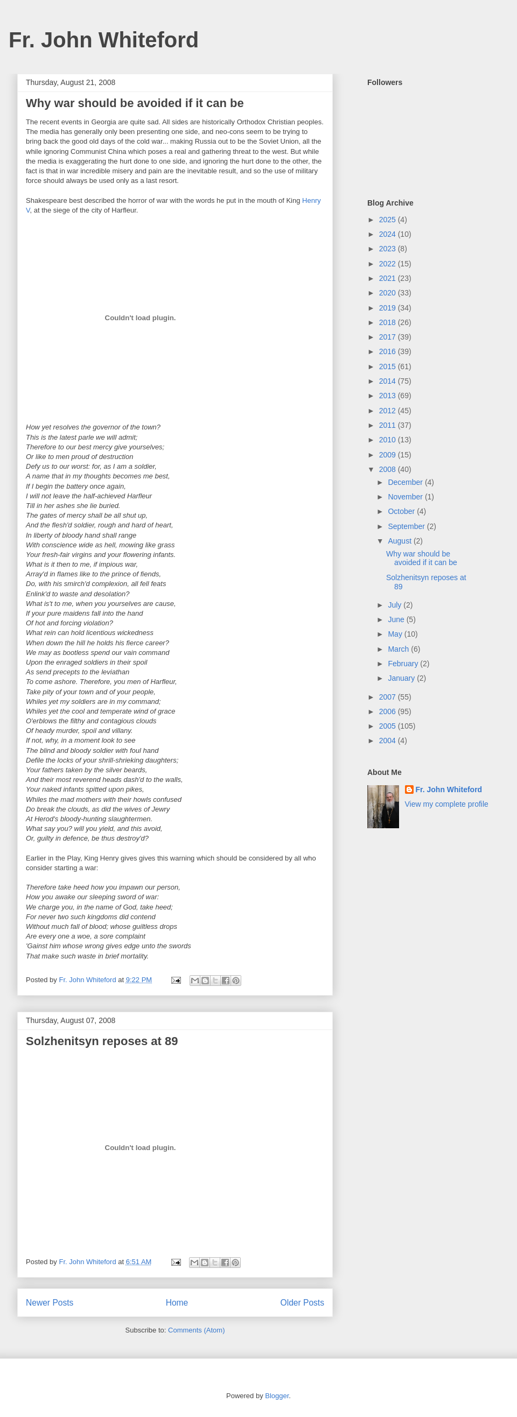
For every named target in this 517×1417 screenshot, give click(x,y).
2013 (388, 395)
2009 (388, 454)
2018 (388, 322)
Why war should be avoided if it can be (135, 103)
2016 (388, 351)
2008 (388, 469)
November (406, 496)
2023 (388, 248)
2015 (388, 366)
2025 (388, 219)
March (399, 649)
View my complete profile (446, 804)
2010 (388, 439)
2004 (388, 740)
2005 (388, 726)
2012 (388, 410)
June (397, 619)
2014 (388, 381)
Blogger (277, 1396)
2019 (388, 308)
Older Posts (302, 1302)
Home (177, 1302)
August (400, 541)
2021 (388, 278)
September (407, 526)
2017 (388, 337)
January (402, 678)
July (395, 605)
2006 (388, 711)
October (402, 511)
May (396, 634)
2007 (388, 697)
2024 (388, 234)
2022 (388, 263)
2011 (388, 425)
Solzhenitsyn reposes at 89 (102, 1041)
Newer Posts (49, 1302)
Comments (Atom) (196, 1330)
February (404, 663)
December (406, 482)
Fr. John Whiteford (104, 40)
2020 (388, 292)
